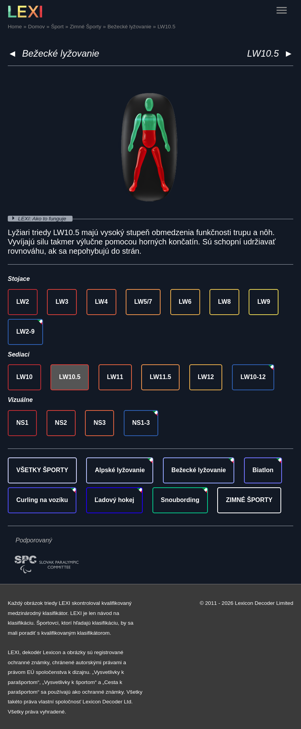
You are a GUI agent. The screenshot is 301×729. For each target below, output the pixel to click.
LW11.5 (160, 377)
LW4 (101, 301)
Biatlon (263, 470)
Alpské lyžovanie (120, 470)
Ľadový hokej (114, 500)
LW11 (115, 377)
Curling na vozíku (42, 500)
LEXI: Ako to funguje (43, 219)
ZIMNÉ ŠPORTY (249, 500)
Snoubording (180, 500)
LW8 (224, 301)
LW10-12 (253, 377)
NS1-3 (141, 422)
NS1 (22, 422)
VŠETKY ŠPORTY (42, 470)
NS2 (61, 422)
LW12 (206, 377)
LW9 (263, 301)
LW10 (24, 377)
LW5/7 (143, 301)
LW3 (61, 301)
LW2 (22, 301)
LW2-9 (25, 331)
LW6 (185, 301)
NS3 (99, 422)
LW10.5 (69, 377)
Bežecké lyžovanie (60, 53)
